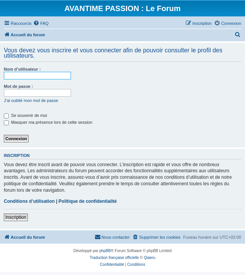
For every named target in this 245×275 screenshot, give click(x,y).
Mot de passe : (18, 86)
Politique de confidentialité (87, 201)
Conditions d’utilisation (29, 201)
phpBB (105, 251)
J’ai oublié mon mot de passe (31, 100)
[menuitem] (40, 23)
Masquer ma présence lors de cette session (48, 122)
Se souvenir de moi (25, 115)
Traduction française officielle (114, 258)
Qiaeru (149, 258)
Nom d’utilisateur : (22, 69)
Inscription (15, 217)
